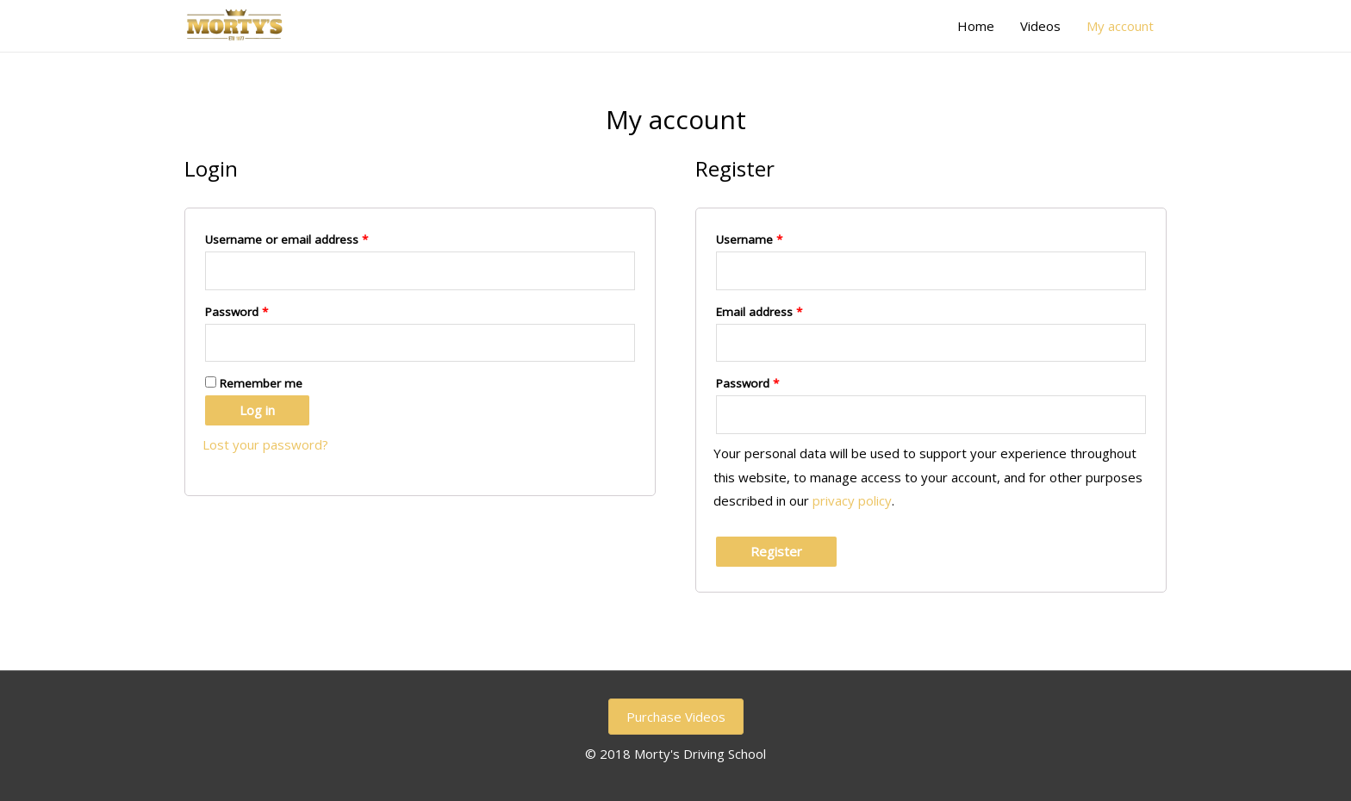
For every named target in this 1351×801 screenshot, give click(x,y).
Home (975, 25)
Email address (759, 312)
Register (776, 551)
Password (236, 312)
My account (1120, 25)
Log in (257, 410)
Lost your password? (265, 444)
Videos (1040, 25)
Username (749, 239)
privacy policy (852, 500)
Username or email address (286, 239)
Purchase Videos (675, 716)
